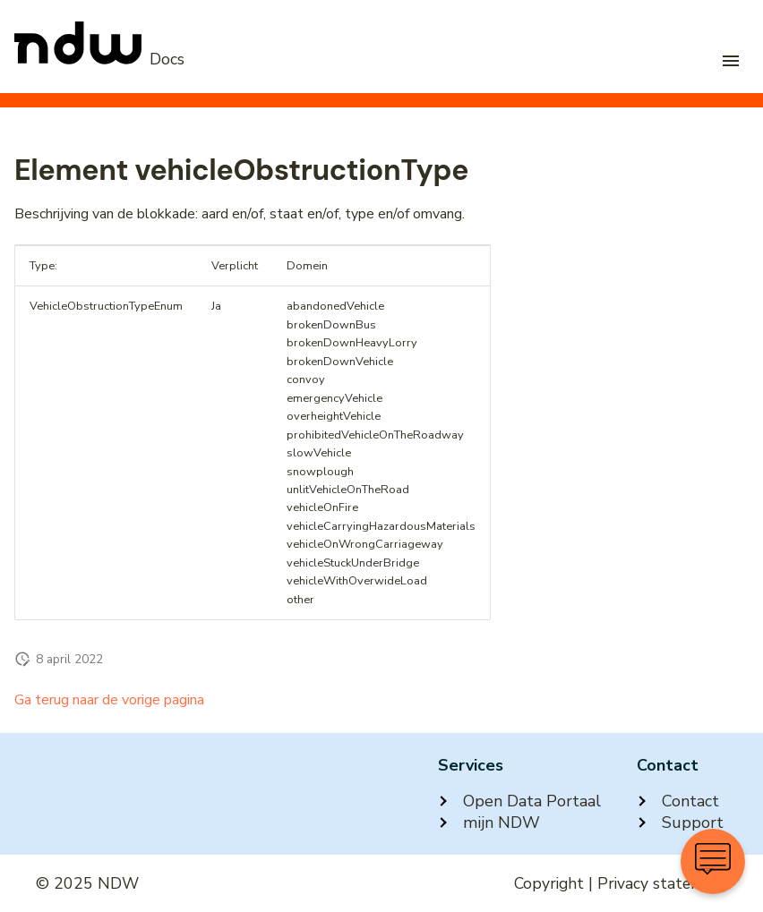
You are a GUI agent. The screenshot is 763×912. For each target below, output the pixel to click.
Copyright (549, 883)
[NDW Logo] (99, 59)
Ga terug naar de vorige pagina (109, 700)
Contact (678, 801)
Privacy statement (662, 883)
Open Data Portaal (519, 801)
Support (680, 822)
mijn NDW (489, 822)
